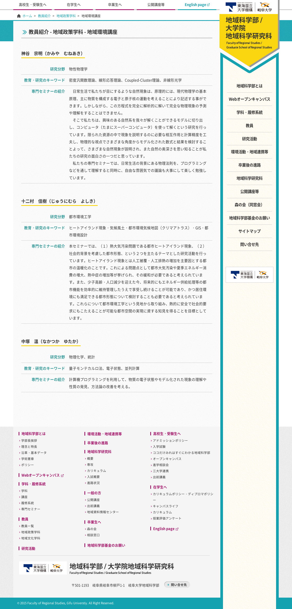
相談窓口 (93, 535)
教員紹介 (44, 15)
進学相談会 (161, 465)
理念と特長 (29, 446)
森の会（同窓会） (249, 204)
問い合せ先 (249, 244)
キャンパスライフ (165, 506)
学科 (24, 491)
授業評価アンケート (167, 518)
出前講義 (93, 506)
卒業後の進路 (249, 165)
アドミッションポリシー (170, 440)
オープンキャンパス (167, 459)
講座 (24, 497)
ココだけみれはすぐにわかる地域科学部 (181, 452)
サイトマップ (249, 231)
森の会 (92, 529)
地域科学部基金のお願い (249, 218)
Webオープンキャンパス (249, 99)
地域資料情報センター (103, 512)
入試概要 (93, 477)
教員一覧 (27, 526)
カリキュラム (96, 470)
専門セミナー (30, 509)
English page (197, 4)
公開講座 (93, 500)
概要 (90, 458)
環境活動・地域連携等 (249, 152)
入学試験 (159, 446)
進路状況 (93, 483)
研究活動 (249, 139)
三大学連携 (161, 471)
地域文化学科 (30, 538)
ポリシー (27, 465)
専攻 (90, 464)
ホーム (27, 15)
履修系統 (27, 503)
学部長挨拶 (29, 440)
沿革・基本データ (34, 452)
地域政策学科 (66, 15)
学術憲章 (27, 459)
